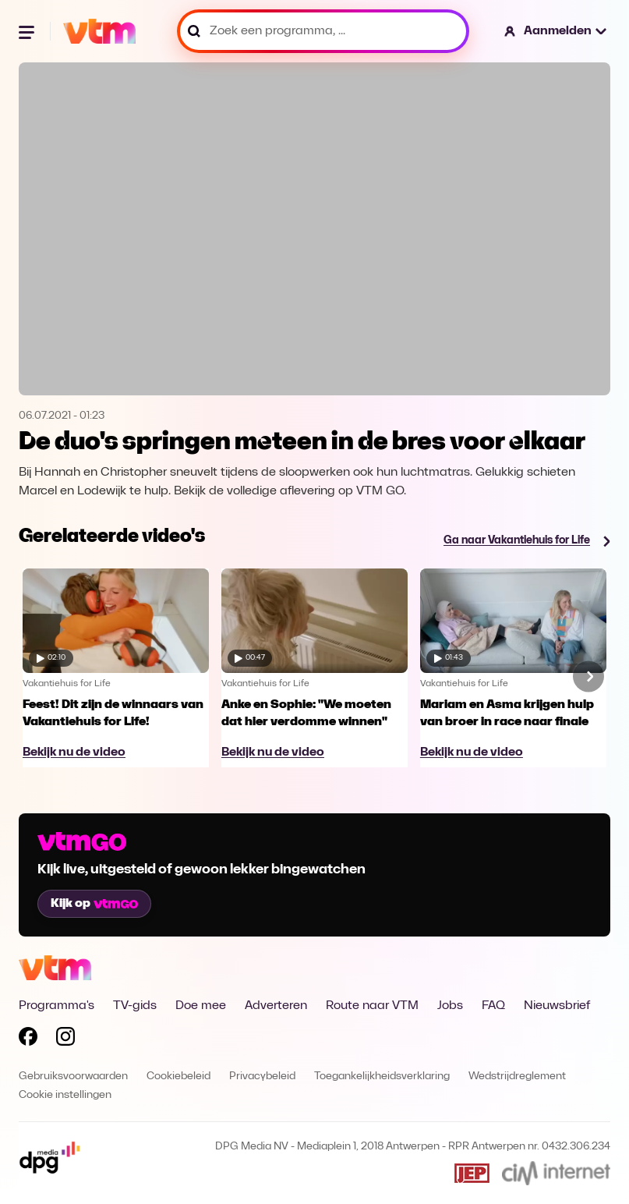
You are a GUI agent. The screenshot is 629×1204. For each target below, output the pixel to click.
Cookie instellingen (65, 1095)
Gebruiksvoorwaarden (73, 1076)
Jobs (450, 1006)
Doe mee (200, 1006)
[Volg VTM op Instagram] (65, 1039)
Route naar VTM (372, 1006)
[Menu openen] (28, 31)
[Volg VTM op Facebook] (28, 1039)
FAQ (493, 1006)
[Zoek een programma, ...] (323, 31)
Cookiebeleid (178, 1076)
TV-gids (135, 1006)
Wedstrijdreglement (517, 1076)
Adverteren (276, 1006)
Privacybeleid (262, 1076)
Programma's (56, 1006)
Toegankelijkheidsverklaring (382, 1076)
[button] (556, 31)
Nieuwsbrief (557, 1006)
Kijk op (94, 904)
